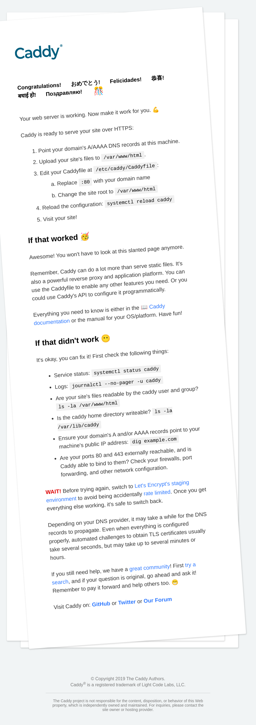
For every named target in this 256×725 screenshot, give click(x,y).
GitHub (100, 598)
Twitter (127, 595)
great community (149, 561)
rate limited (157, 486)
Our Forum (157, 594)
